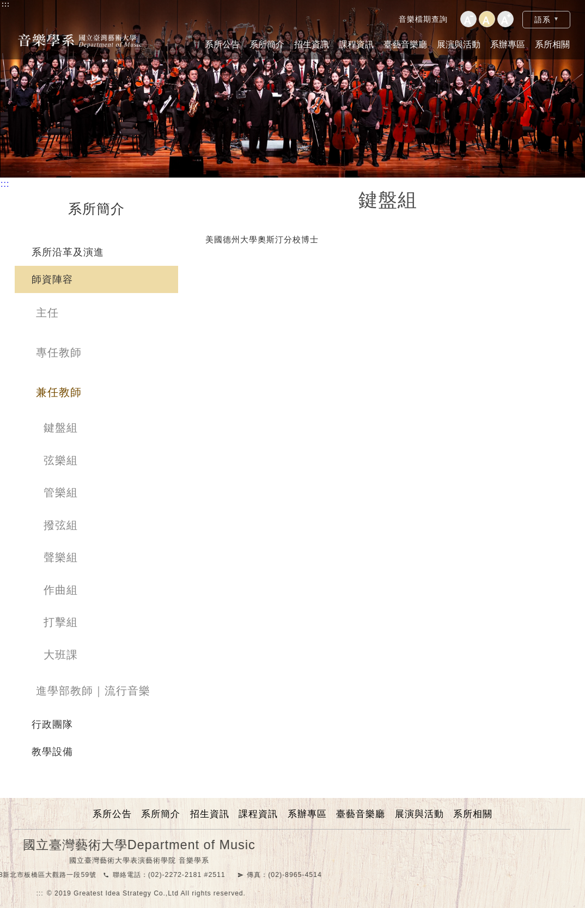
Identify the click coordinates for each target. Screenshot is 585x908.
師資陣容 (52, 279)
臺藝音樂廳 (405, 44)
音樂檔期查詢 (423, 19)
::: (6, 4)
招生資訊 (311, 44)
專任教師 (59, 352)
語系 (542, 19)
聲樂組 (61, 557)
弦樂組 (61, 460)
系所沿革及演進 (68, 252)
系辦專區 (507, 44)
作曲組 (61, 590)
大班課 (61, 655)
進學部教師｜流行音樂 (93, 691)
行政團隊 (52, 724)
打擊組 (61, 622)
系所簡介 (266, 44)
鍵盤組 (61, 428)
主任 (47, 313)
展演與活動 (458, 44)
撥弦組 (61, 525)
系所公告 (222, 44)
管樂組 (61, 492)
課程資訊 (356, 44)
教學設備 (52, 751)
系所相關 (552, 44)
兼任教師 (59, 392)
